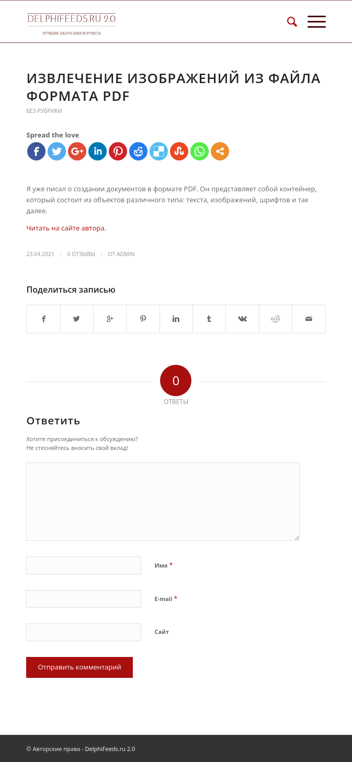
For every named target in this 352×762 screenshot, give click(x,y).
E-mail (165, 598)
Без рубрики (44, 110)
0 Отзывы (81, 254)
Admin (126, 254)
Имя (163, 565)
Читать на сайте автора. (66, 228)
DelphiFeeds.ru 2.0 (110, 749)
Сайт (161, 632)
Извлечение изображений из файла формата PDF (173, 86)
